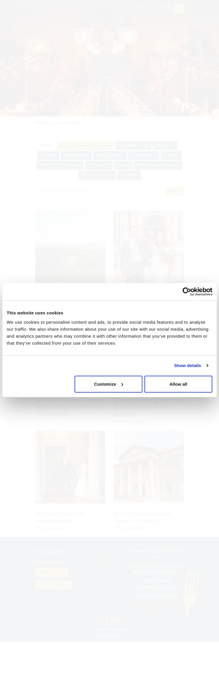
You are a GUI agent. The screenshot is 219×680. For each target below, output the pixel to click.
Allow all (178, 383)
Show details (187, 365)
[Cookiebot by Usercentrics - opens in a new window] (186, 291)
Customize (108, 383)
